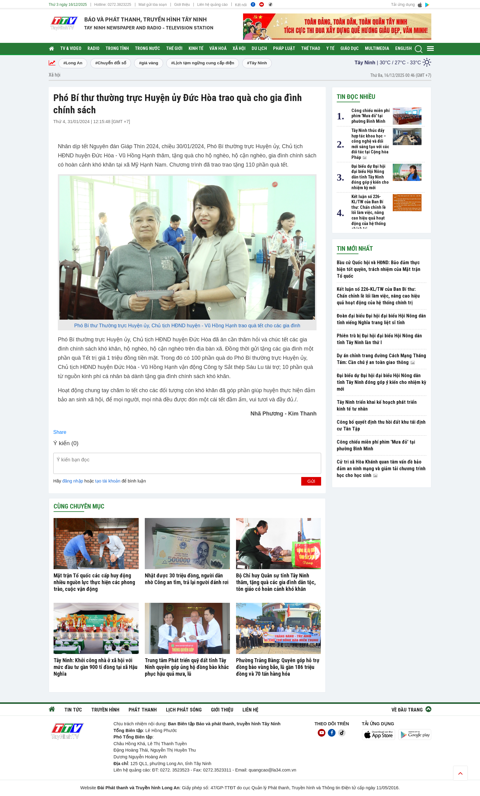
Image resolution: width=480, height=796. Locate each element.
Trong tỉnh (117, 48)
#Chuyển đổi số (110, 63)
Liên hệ (250, 710)
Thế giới (174, 48)
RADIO (93, 48)
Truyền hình (105, 710)
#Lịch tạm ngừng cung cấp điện (202, 63)
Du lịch (259, 48)
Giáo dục (349, 48)
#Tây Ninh (257, 63)
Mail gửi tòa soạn (153, 4)
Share (59, 432)
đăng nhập (72, 481)
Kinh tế (196, 48)
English (403, 48)
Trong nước (147, 48)
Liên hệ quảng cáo (212, 4)
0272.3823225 (119, 4)
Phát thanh (143, 710)
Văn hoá (218, 48)
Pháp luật (284, 48)
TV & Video (70, 48)
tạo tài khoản (107, 481)
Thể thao (310, 48)
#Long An (72, 63)
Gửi (311, 481)
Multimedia (377, 48)
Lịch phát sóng (184, 710)
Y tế (330, 48)
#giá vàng (148, 63)
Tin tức (73, 710)
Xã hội (239, 48)
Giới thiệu (182, 4)
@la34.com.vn (282, 770)
